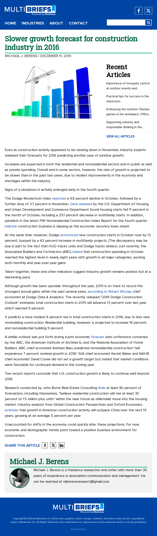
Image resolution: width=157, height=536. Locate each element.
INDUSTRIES (33, 23)
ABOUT (56, 23)
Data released (81, 204)
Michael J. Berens (21, 56)
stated (77, 252)
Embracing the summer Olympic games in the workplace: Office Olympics (128, 112)
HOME (10, 23)
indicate (11, 226)
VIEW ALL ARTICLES (120, 136)
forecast (97, 337)
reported (59, 198)
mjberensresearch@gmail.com (86, 481)
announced (69, 235)
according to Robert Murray (109, 291)
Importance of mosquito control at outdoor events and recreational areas (128, 86)
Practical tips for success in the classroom (127, 99)
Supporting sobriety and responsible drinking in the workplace (124, 125)
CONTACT (78, 23)
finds (101, 388)
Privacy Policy (78, 529)
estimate (11, 410)
